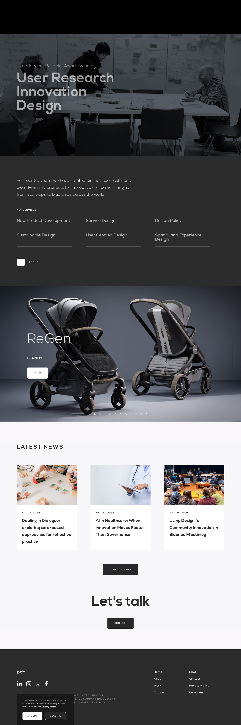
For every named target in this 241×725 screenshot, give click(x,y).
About (158, 678)
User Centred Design (106, 235)
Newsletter (196, 692)
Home (158, 671)
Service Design (101, 221)
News (193, 671)
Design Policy (168, 221)
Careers (159, 692)
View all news (120, 570)
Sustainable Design (36, 235)
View (37, 373)
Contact (120, 623)
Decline (55, 716)
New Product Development (43, 221)
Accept (32, 716)
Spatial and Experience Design (178, 237)
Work (157, 685)
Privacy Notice (199, 685)
